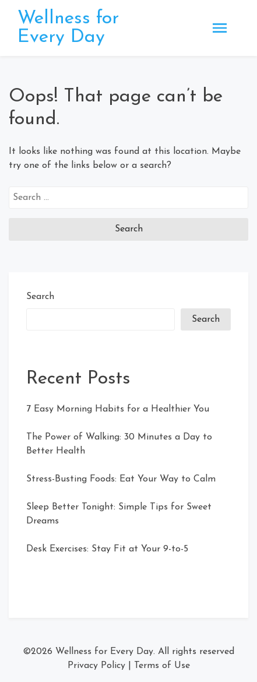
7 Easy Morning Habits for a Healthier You (117, 409)
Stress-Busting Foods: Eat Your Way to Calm (121, 479)
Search (40, 296)
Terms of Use (162, 665)
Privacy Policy (96, 665)
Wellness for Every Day (68, 28)
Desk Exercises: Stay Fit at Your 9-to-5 (107, 549)
